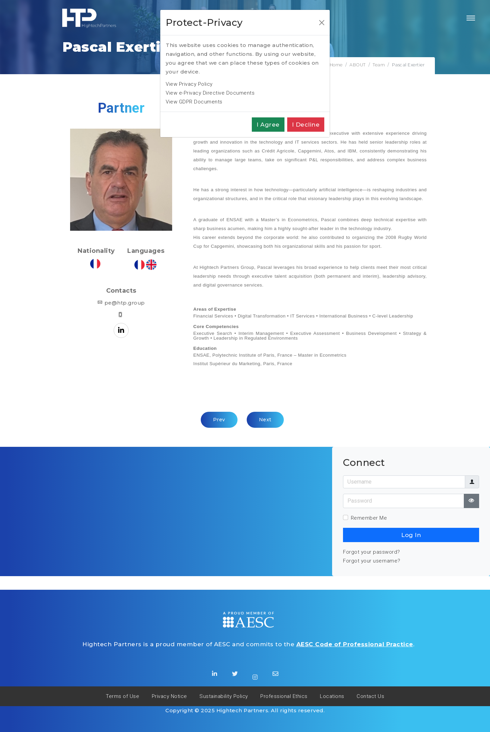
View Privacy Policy (189, 84)
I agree (268, 124)
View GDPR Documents (194, 102)
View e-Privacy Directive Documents (210, 93)
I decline (306, 124)
